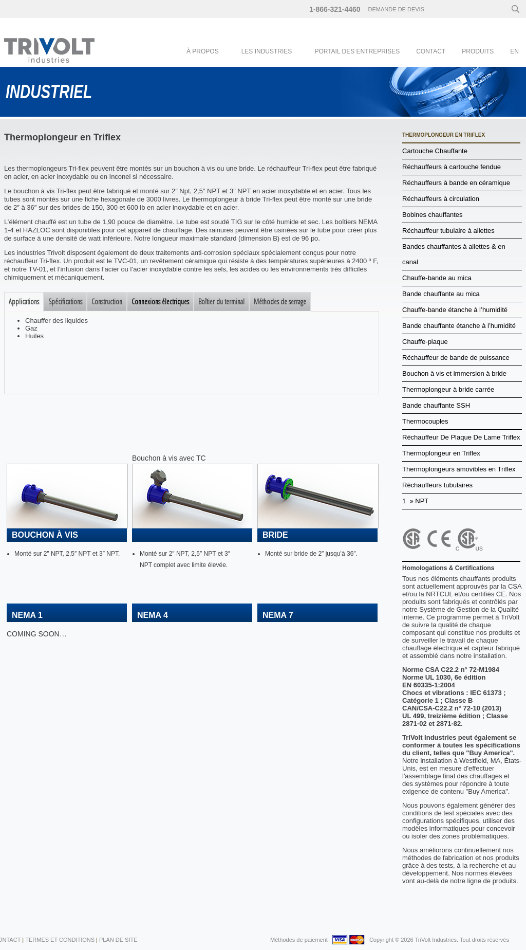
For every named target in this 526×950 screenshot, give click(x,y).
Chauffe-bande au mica (437, 278)
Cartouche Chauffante (434, 151)
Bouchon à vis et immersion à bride (454, 373)
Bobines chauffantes (432, 214)
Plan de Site (118, 940)
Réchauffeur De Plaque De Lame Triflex (461, 437)
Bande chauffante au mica (441, 294)
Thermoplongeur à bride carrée (448, 389)
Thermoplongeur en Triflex (441, 453)
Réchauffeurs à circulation (440, 199)
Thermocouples (425, 421)
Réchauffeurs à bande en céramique (456, 183)
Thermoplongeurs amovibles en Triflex (458, 469)
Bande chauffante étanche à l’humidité (459, 326)
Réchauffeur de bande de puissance (456, 357)
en (514, 51)
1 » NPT (415, 501)
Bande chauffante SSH (436, 405)
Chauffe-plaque (425, 341)
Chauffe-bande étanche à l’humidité (455, 310)
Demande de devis (396, 9)
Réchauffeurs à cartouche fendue (451, 167)
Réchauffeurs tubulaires (437, 485)
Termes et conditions (60, 940)
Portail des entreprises (357, 51)
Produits (478, 51)
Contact (430, 51)
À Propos (202, 51)
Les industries (266, 51)
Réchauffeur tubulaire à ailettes (448, 230)
